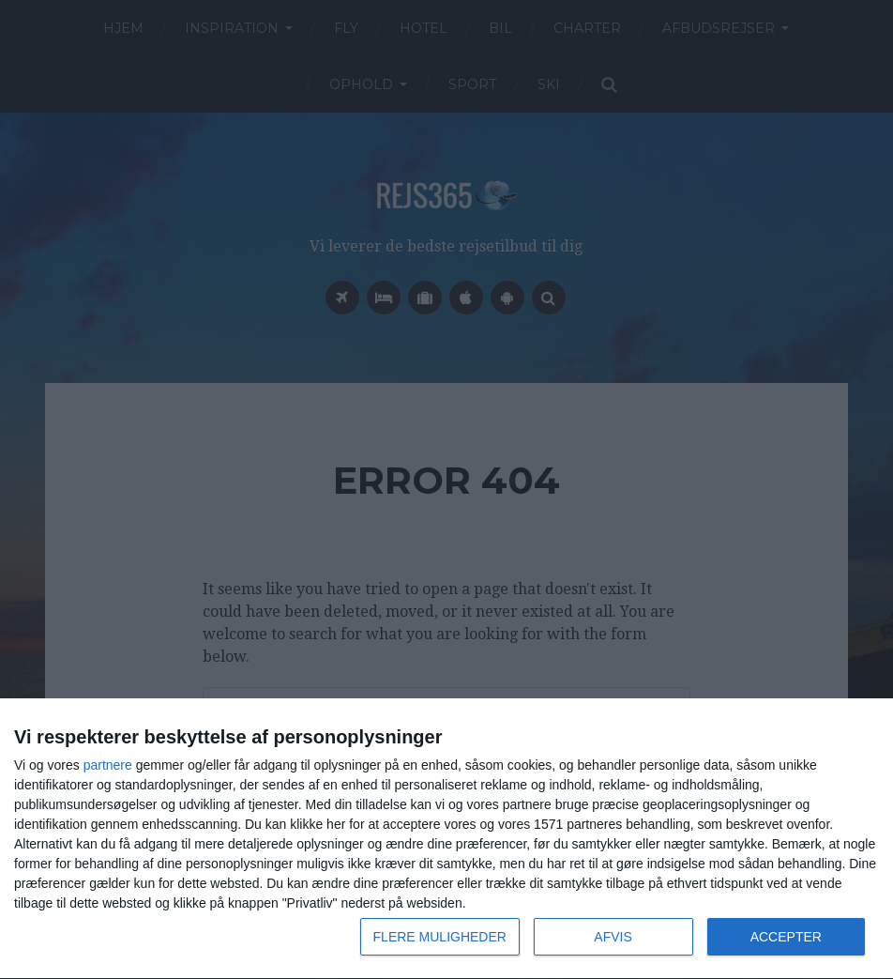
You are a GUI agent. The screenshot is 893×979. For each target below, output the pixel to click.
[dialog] (446, 839)
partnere (107, 765)
